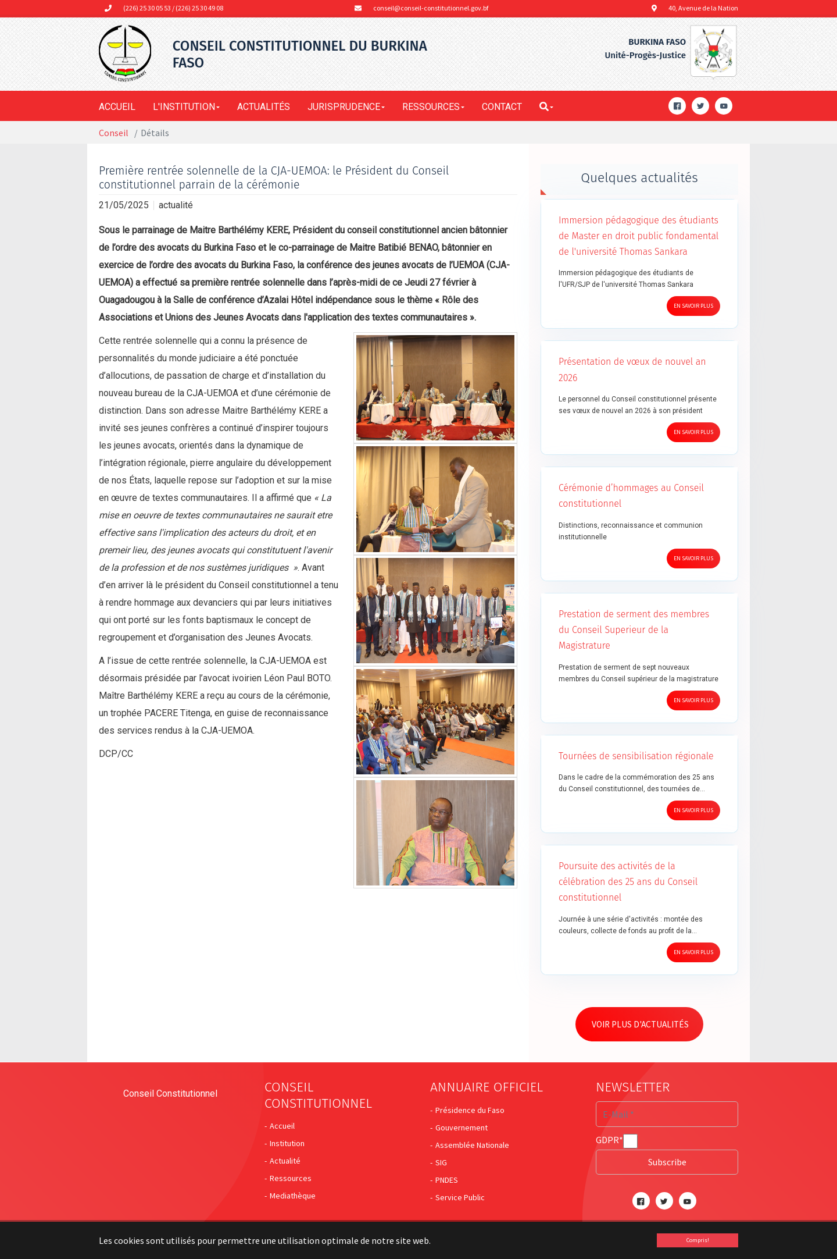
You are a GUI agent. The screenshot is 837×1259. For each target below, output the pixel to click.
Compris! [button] (697, 1240)
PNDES (446, 1181)
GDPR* (609, 1142)
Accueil (282, 1127)
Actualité (285, 1162)
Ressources (291, 1179)
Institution (287, 1144)
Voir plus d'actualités (644, 1025)
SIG (441, 1163)
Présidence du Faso (470, 1111)
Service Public (460, 1198)
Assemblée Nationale (472, 1146)
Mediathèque (293, 1197)
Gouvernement (461, 1128)
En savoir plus (693, 306)
